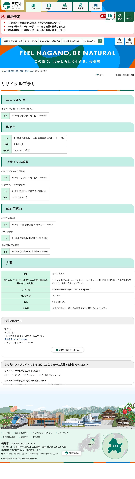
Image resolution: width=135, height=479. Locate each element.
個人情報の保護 (9, 453)
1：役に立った (14, 377)
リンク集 (6, 449)
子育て (49, 8)
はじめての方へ (21, 449)
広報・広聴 (19, 71)
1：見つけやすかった (17, 387)
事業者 (80, 8)
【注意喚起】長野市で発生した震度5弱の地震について (33, 30)
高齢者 (65, 8)
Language (120, 17)
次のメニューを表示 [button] (100, 15)
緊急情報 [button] (129, 17)
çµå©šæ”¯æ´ (90, 15)
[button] (120, 5)
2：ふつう (31, 377)
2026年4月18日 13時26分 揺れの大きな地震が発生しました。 (37, 38)
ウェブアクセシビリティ (42, 449)
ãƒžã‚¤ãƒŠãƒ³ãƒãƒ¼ (13, 15)
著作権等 (36, 453)
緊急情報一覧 (110, 24)
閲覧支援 (110, 17)
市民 (33, 8)
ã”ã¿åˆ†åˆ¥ (31, 15)
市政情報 (96, 8)
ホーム (3, 71)
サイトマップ (63, 449)
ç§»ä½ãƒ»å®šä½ (72, 15)
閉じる (129, 24)
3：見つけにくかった (57, 387)
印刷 (99, 75)
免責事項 (24, 453)
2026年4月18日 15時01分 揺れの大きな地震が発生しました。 (37, 34)
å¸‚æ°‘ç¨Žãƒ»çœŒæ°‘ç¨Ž (50, 15)
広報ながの (29, 71)
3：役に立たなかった (51, 377)
